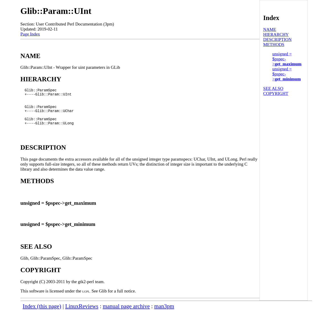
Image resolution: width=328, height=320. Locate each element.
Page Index (30, 34)
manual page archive (126, 314)
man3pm (164, 314)
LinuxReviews (81, 314)
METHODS (273, 44)
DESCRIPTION (277, 39)
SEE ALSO (273, 88)
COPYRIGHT (275, 93)
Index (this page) (42, 314)
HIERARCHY (276, 34)
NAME (269, 29)
